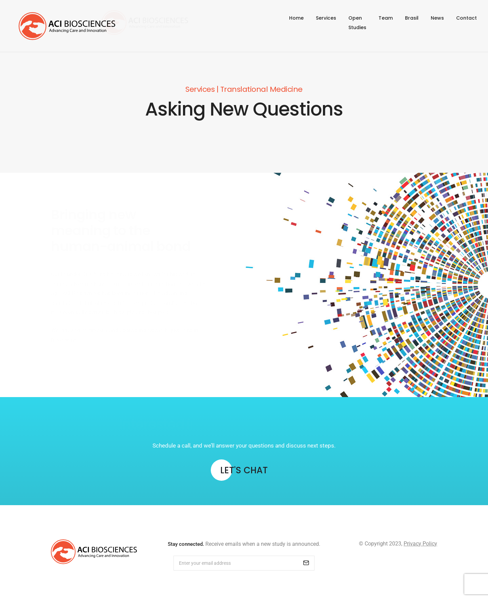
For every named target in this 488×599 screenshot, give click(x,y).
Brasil (412, 22)
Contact (466, 22)
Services (311, 22)
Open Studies (349, 22)
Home (281, 22)
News (437, 22)
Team (386, 22)
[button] (244, 471)
